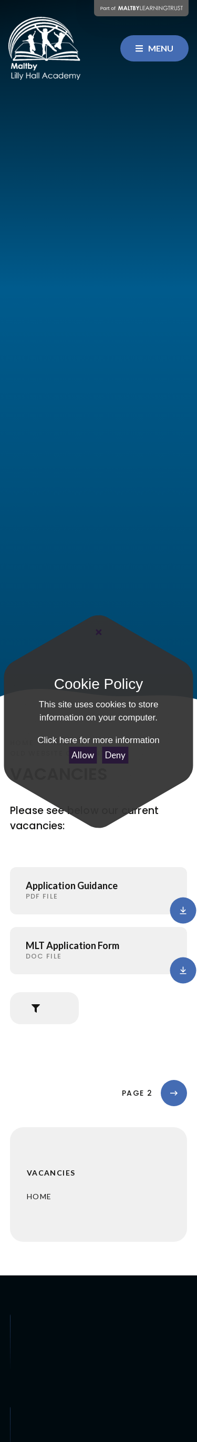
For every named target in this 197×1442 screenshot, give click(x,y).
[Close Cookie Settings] (98, 632)
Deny (115, 754)
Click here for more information (98, 740)
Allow (82, 754)
